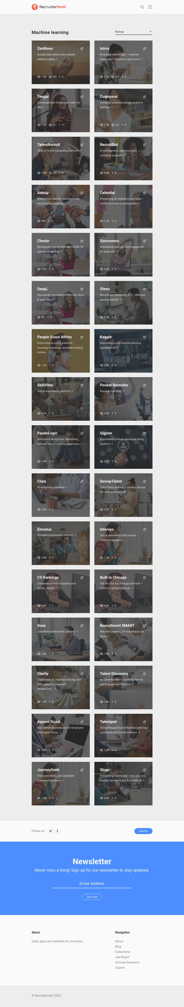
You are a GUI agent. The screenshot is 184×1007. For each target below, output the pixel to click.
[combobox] (133, 33)
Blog (118, 947)
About (119, 942)
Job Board (122, 958)
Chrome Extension (127, 963)
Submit (143, 832)
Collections (122, 953)
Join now (92, 898)
